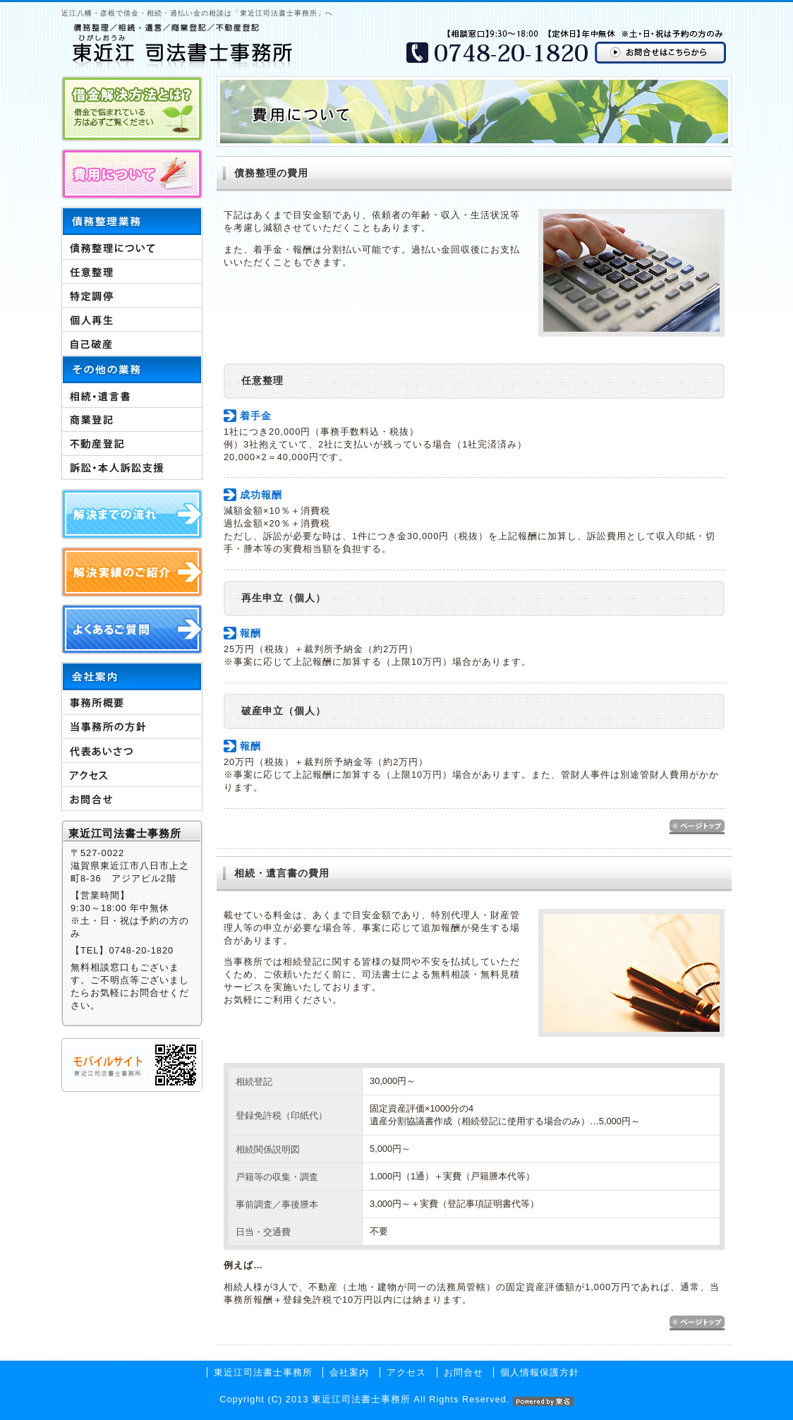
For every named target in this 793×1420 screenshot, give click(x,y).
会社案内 (349, 1372)
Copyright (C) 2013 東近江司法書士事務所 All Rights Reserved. (396, 1399)
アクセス (406, 1372)
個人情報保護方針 (539, 1372)
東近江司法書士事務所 (263, 1372)
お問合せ (463, 1372)
